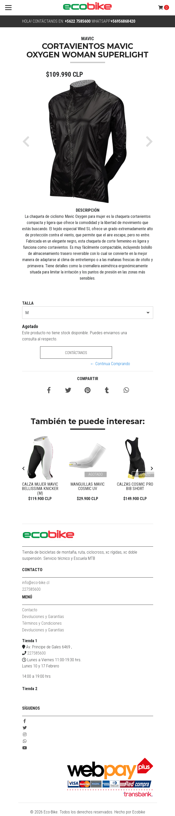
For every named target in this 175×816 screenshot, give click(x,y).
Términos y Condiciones (42, 624)
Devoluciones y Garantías (43, 617)
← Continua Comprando (110, 363)
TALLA (28, 303)
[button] (28, 141)
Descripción (87, 210)
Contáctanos (76, 353)
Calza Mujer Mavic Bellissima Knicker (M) (40, 486)
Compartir (87, 378)
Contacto (29, 610)
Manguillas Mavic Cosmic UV (87, 486)
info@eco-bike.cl (35, 583)
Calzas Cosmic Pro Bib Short (135, 486)
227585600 (31, 590)
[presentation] (23, 469)
